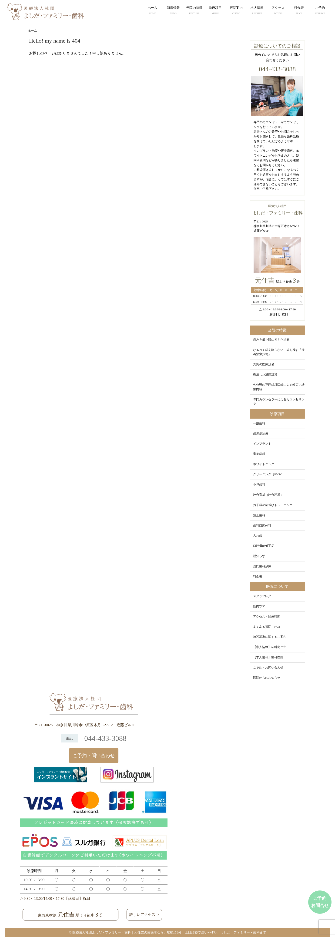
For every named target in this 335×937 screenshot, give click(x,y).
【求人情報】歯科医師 (268, 657)
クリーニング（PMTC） (269, 474)
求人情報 (257, 11)
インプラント (262, 443)
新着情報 (173, 11)
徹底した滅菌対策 (265, 374)
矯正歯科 (259, 515)
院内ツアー (260, 606)
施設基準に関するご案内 (269, 636)
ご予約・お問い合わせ (268, 667)
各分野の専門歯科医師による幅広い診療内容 (279, 387)
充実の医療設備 (263, 364)
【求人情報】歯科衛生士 (269, 647)
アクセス (278, 11)
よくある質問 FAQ (266, 626)
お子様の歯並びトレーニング (272, 505)
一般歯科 (259, 423)
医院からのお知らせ (266, 677)
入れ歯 (257, 535)
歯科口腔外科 (262, 525)
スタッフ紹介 (262, 596)
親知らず (259, 556)
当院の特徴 (194, 11)
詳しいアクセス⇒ (144, 915)
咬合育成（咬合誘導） (268, 495)
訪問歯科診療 (262, 566)
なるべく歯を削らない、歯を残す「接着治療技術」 (279, 352)
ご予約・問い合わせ (94, 755)
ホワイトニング (263, 464)
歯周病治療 (260, 433)
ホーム (152, 11)
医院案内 (236, 11)
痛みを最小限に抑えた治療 (271, 339)
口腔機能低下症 (263, 545)
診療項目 (215, 11)
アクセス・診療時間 (266, 616)
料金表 (298, 11)
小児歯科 (259, 484)
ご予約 (319, 11)
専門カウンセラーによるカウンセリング (279, 402)
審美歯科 (259, 454)
